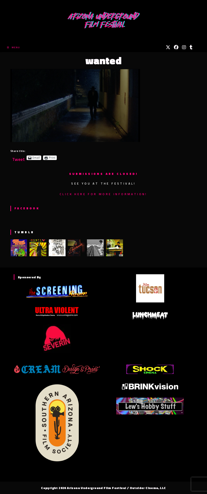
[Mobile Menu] (13, 47)
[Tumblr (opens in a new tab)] (191, 47)
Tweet (18, 158)
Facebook (26, 208)
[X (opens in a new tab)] (168, 47)
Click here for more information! (103, 194)
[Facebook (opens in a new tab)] (176, 47)
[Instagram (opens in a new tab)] (184, 47)
